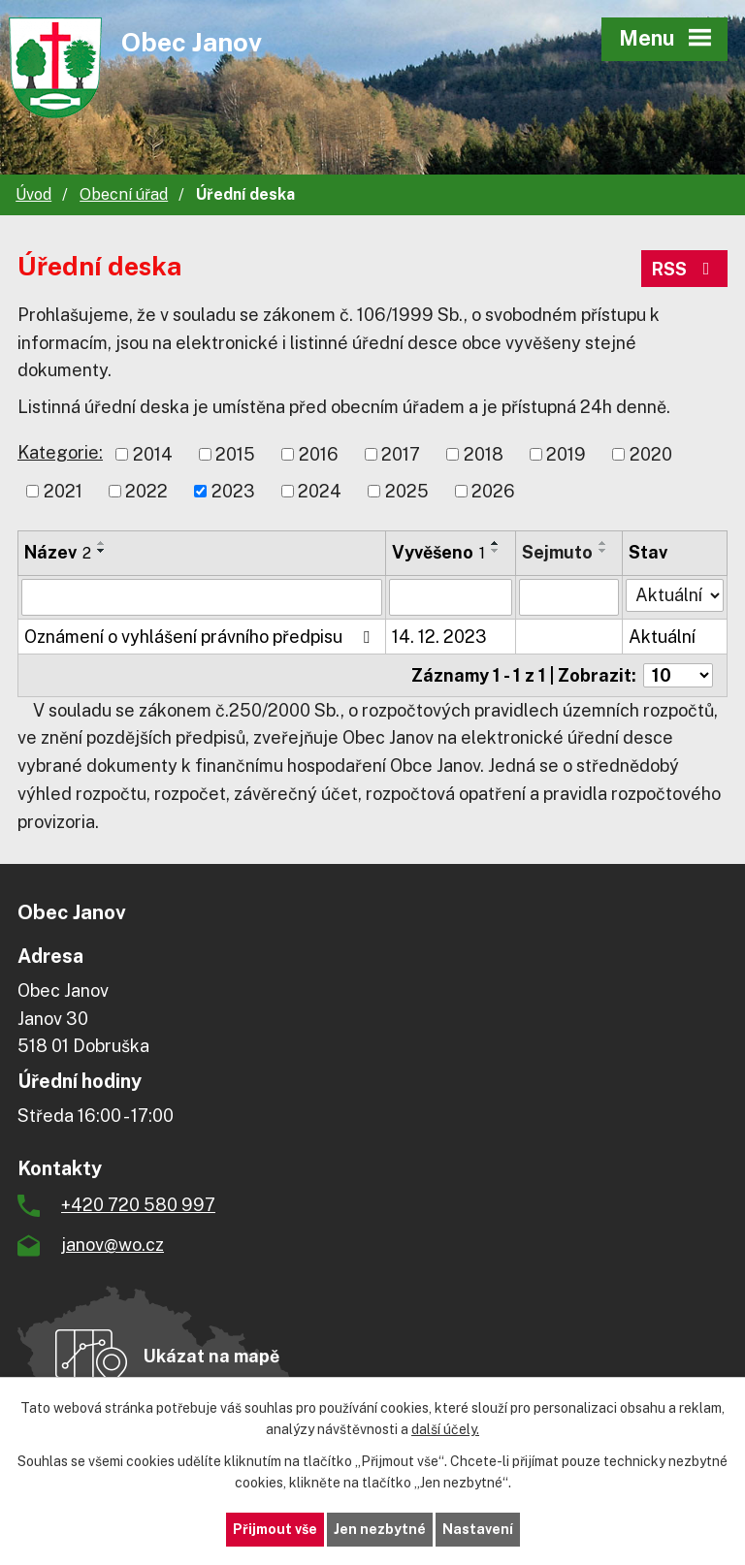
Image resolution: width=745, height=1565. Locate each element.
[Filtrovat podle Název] (201, 597)
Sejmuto (557, 552)
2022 (146, 491)
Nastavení (477, 1529)
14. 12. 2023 (439, 636)
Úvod (33, 194)
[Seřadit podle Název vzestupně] (102, 543)
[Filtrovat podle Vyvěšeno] (450, 597)
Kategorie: (60, 452)
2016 (319, 454)
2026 (493, 491)
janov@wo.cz (112, 1244)
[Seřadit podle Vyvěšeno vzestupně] (495, 543)
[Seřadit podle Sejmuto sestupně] (603, 551)
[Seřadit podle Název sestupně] (102, 551)
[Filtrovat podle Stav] (675, 595)
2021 (63, 491)
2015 (235, 454)
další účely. (445, 1430)
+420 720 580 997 (138, 1205)
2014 (153, 454)
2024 (319, 491)
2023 (233, 491)
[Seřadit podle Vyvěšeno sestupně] (495, 551)
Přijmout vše (275, 1529)
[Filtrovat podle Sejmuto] (569, 597)
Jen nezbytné (380, 1529)
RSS (685, 269)
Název (57, 552)
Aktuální (662, 636)
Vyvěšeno (438, 552)
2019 (566, 454)
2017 (400, 454)
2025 (407, 491)
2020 (651, 454)
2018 (483, 454)
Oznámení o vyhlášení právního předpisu (200, 636)
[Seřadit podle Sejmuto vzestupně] (603, 543)
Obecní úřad (124, 194)
